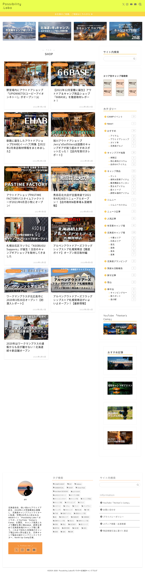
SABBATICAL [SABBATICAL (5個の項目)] (59, 488)
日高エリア (123, 241)
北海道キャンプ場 (121, 232)
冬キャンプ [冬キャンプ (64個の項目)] (68, 510)
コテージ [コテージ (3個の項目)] (57, 506)
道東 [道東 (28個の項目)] (71, 532)
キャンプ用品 (121, 171)
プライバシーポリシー (113, 516)
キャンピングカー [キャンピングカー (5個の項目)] (60, 499)
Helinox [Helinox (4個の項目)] (78, 484)
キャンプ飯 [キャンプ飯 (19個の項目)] (58, 502)
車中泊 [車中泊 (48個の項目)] (57, 528)
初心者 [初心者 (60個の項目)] (79, 510)
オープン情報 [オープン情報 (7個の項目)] (75, 495)
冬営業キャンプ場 (121, 225)
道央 (123, 251)
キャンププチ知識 (121, 152)
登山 (121, 282)
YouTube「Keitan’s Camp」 (117, 502)
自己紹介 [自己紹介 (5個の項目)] (73, 524)
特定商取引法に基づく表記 (115, 530)
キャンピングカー (123, 293)
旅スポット (123, 296)
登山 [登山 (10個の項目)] (64, 524)
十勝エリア (123, 237)
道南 (123, 248)
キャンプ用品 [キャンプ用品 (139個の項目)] (87, 499)
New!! (121, 123)
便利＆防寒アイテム (123, 179)
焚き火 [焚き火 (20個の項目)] (72, 521)
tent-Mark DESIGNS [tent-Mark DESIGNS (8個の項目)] (61, 491)
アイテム (123, 136)
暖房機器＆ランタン (123, 183)
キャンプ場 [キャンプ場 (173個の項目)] (74, 499)
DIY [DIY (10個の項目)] (70, 484)
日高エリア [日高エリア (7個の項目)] (64, 517)
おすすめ (121, 130)
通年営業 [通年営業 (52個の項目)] (67, 528)
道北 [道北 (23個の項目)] (85, 528)
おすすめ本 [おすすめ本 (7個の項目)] (76, 491)
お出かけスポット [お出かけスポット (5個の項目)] (60, 495)
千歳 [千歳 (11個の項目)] (56, 513)
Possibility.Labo (12, 6)
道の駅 (123, 299)
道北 (123, 244)
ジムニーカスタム (123, 205)
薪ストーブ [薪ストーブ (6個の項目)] (84, 524)
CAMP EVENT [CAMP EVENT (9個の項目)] (59, 484)
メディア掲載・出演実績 (114, 523)
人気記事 (121, 218)
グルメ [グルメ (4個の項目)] (82, 502)
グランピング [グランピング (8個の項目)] (71, 502)
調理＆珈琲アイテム (123, 193)
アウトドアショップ (123, 139)
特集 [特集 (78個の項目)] (56, 524)
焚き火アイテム (123, 186)
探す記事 (121, 275)
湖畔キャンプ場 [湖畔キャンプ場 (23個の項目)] (60, 521)
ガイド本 (123, 142)
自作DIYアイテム (123, 164)
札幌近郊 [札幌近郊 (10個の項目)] (76, 517)
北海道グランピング (121, 261)
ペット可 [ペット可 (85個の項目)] (57, 510)
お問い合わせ (109, 509)
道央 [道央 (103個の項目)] (64, 532)
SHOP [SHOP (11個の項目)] (71, 488)
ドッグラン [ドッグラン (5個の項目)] (87, 506)
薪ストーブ (123, 189)
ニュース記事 (121, 211)
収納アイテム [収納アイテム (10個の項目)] (67, 513)
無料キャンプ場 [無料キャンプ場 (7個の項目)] (83, 521)
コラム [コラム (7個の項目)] (67, 506)
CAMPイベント (121, 116)
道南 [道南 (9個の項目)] (56, 532)
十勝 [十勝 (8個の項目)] (87, 510)
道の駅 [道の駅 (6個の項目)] (76, 528)
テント (123, 176)
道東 (123, 254)
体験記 (123, 157)
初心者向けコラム (123, 161)
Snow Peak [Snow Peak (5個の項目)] (81, 488)
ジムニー (121, 199)
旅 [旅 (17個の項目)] (55, 517)
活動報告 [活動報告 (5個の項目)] (86, 517)
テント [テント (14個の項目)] (76, 506)
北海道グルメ (123, 146)
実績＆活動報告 (121, 268)
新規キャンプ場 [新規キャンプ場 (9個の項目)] (80, 513)
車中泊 (121, 289)
